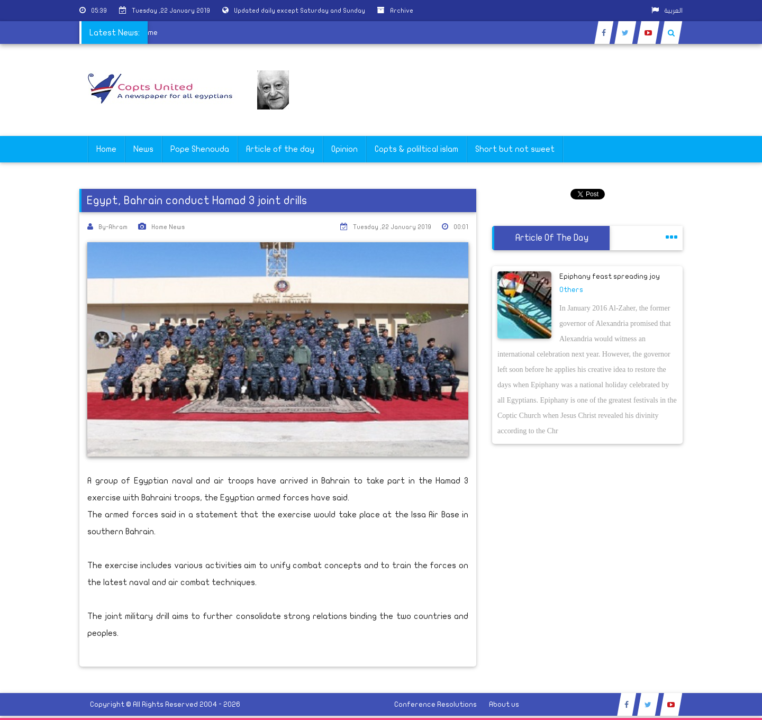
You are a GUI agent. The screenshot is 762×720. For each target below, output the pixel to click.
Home (106, 149)
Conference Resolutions (435, 704)
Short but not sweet (515, 149)
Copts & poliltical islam (416, 149)
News (143, 149)
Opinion (344, 149)
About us (504, 704)
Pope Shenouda (199, 149)
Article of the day (280, 149)
